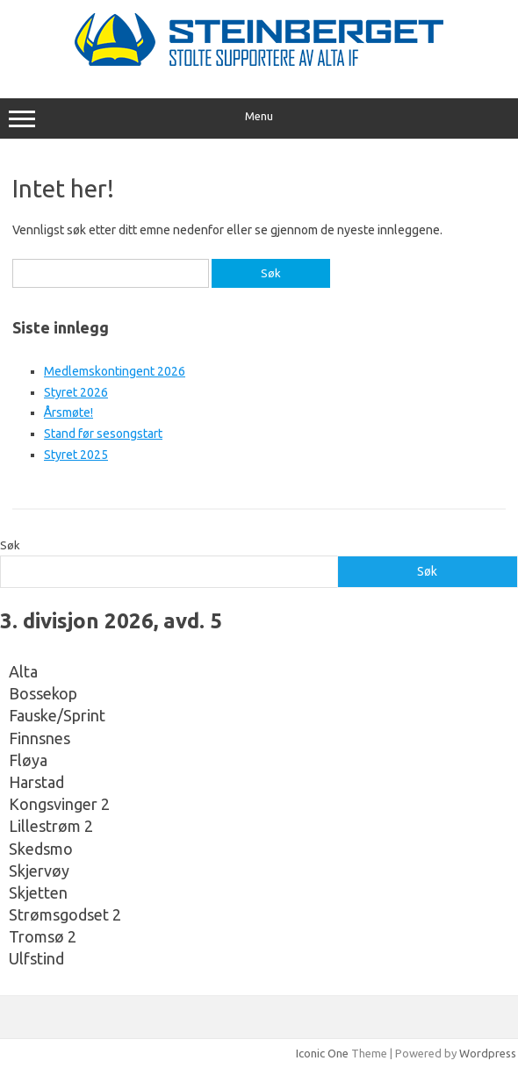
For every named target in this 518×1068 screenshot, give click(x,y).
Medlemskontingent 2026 (114, 371)
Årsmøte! (68, 412)
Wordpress (487, 1053)
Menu (259, 118)
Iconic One (322, 1053)
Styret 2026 (76, 392)
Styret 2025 (76, 455)
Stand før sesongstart (103, 433)
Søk (10, 545)
